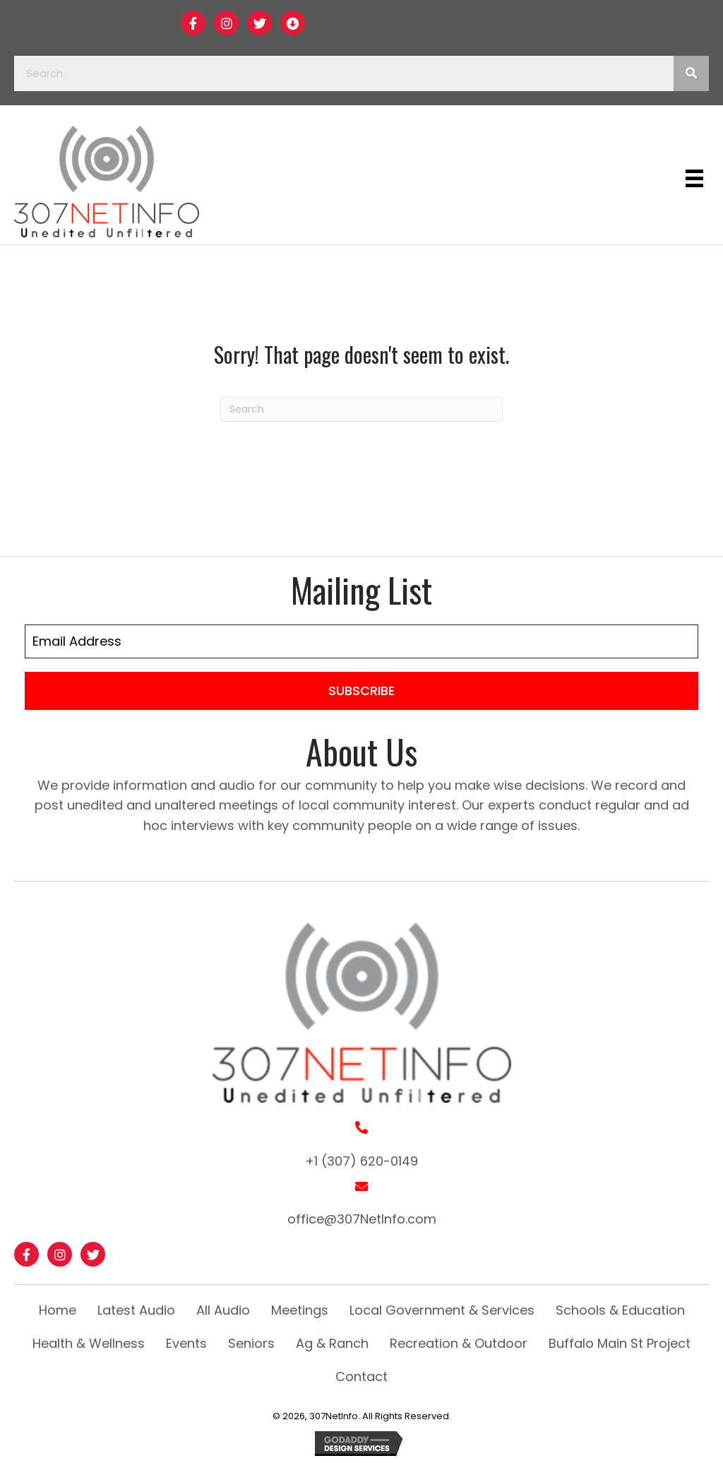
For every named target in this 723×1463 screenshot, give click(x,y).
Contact (361, 1376)
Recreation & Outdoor (458, 1343)
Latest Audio (136, 1310)
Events (186, 1343)
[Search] (361, 409)
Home (57, 1310)
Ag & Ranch (332, 1343)
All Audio (223, 1310)
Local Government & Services (441, 1310)
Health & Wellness (88, 1343)
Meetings (299, 1310)
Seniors (251, 1343)
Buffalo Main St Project (620, 1343)
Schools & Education (620, 1310)
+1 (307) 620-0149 (361, 1161)
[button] (193, 23)
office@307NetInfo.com (361, 1219)
